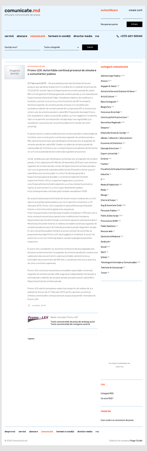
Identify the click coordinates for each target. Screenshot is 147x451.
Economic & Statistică (111, 143)
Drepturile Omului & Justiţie (113, 133)
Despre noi (10, 431)
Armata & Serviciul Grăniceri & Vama (118, 91)
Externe (104, 159)
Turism (104, 273)
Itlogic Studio (136, 440)
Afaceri (104, 81)
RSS (97, 36)
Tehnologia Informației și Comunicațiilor (119, 262)
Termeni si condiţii (59, 36)
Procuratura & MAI (36, 66)
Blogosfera (106, 107)
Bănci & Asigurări (108, 102)
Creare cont (135, 10)
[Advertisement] (119, 302)
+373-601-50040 (131, 36)
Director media (83, 36)
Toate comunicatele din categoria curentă (70, 324)
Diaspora (105, 128)
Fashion (104, 164)
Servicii (9, 36)
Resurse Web (107, 231)
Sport (103, 252)
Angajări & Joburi (108, 86)
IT (101, 179)
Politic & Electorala (109, 216)
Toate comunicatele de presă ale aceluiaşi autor (73, 322)
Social (103, 247)
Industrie (105, 174)
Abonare (22, 36)
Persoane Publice (109, 210)
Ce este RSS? (107, 398)
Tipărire (31, 339)
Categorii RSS (107, 393)
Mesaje (104, 195)
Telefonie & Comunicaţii (112, 267)
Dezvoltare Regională (111, 122)
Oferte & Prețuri (108, 200)
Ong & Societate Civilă (111, 205)
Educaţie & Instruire (110, 148)
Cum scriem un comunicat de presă (117, 420)
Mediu (103, 190)
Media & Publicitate (110, 185)
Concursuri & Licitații (110, 112)
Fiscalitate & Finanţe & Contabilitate (118, 169)
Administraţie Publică (110, 76)
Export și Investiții (109, 153)
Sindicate (105, 242)
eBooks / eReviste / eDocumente (116, 138)
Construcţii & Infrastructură (114, 117)
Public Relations (108, 226)
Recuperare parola (109, 24)
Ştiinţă (104, 257)
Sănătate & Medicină (110, 236)
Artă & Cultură (107, 96)
